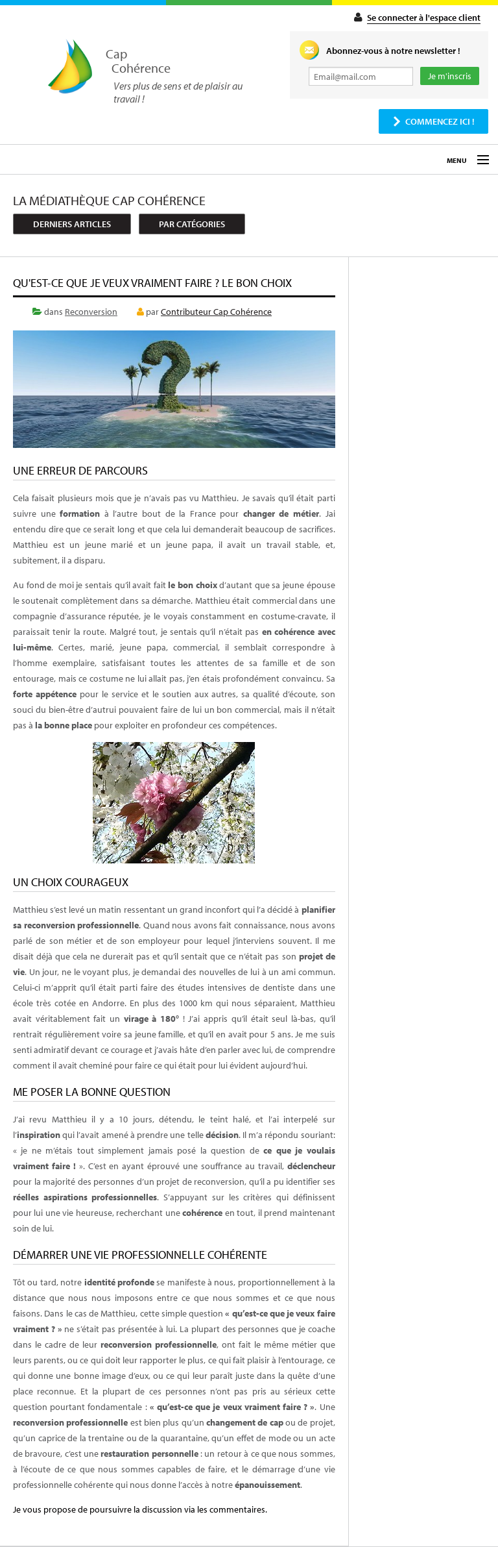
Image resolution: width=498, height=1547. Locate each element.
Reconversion (91, 311)
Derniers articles (72, 224)
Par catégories (192, 224)
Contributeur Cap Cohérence (216, 311)
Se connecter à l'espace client (423, 17)
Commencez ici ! (440, 121)
